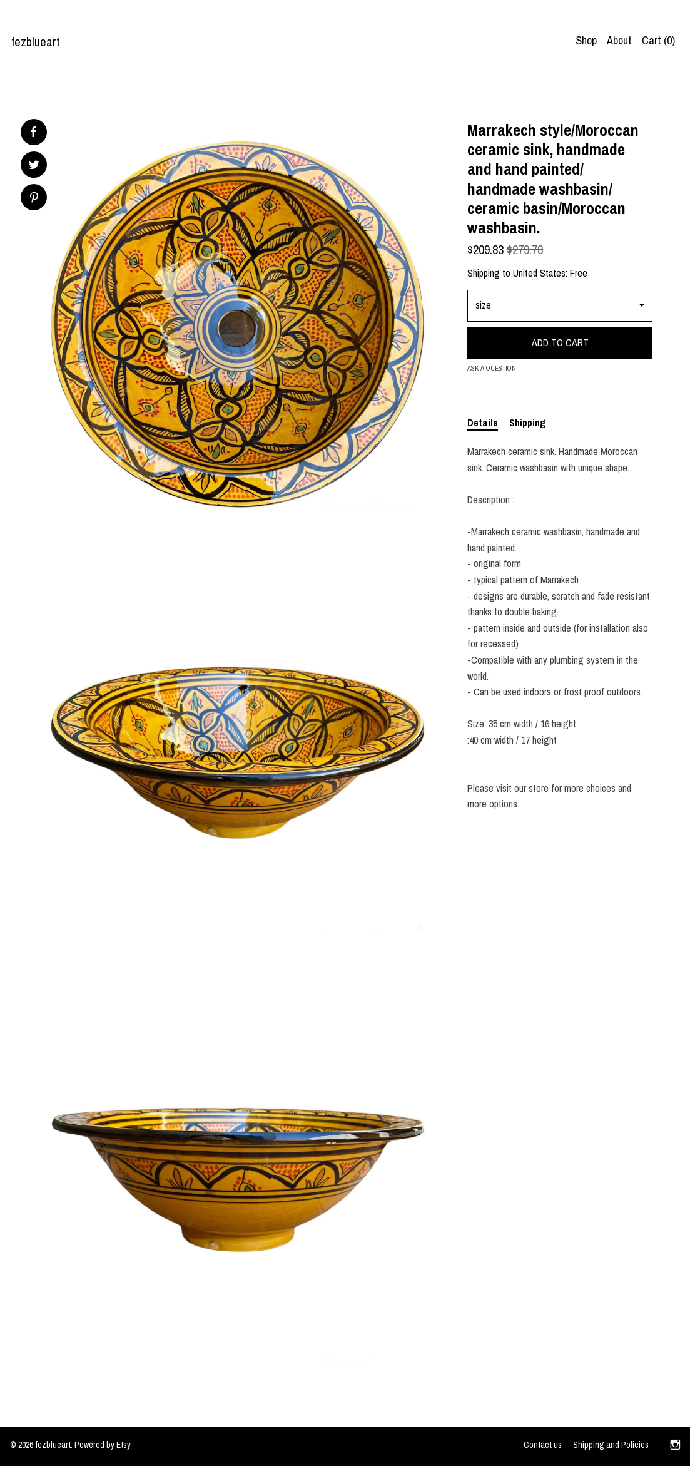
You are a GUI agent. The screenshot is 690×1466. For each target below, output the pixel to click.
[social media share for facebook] (33, 132)
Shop (586, 40)
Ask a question (491, 368)
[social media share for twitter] (34, 166)
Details (482, 422)
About (619, 40)
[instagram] (675, 1446)
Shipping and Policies (611, 1444)
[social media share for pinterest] (34, 199)
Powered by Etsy (102, 1444)
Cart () (658, 40)
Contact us (543, 1444)
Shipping (527, 422)
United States (539, 273)
